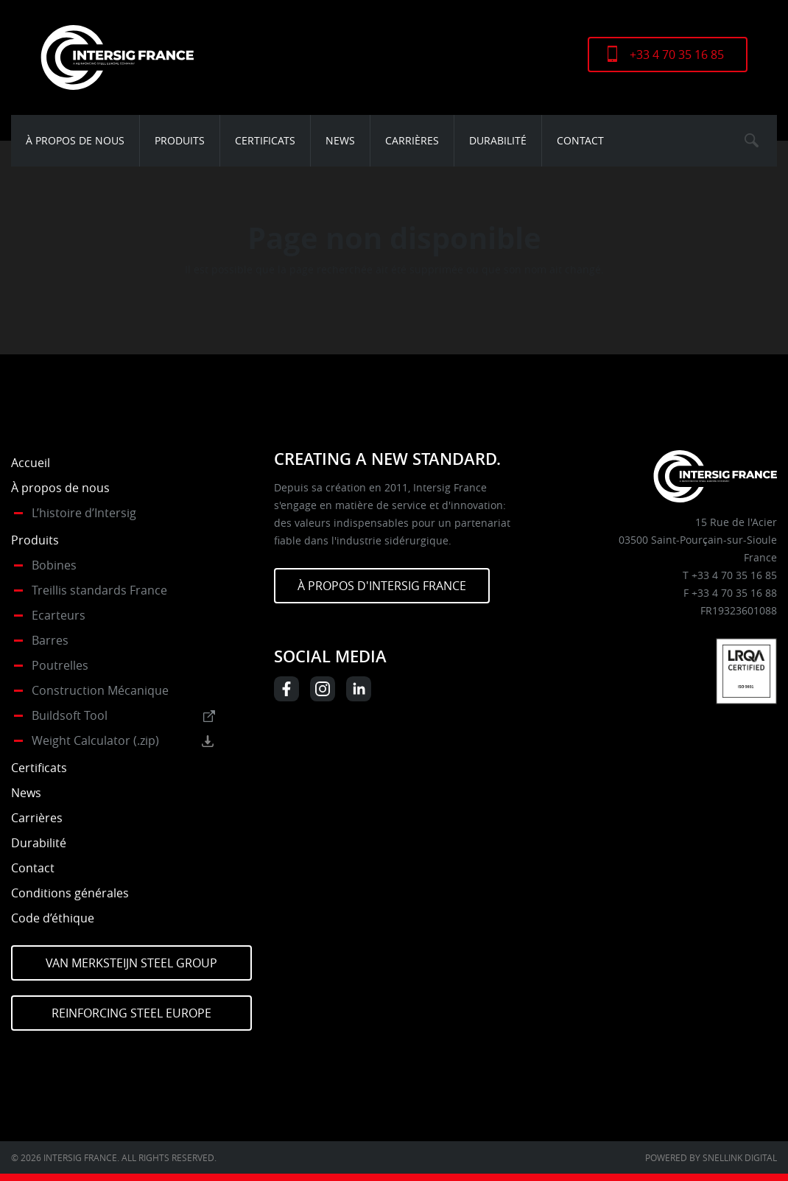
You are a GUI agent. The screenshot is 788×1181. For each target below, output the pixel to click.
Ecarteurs (58, 615)
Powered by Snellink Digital (711, 1157)
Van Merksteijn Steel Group (131, 963)
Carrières (412, 140)
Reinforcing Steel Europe (131, 1013)
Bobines (54, 565)
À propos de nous (75, 140)
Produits (180, 140)
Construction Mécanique (100, 690)
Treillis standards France (99, 590)
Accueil (30, 463)
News (340, 140)
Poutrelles (60, 665)
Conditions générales (70, 893)
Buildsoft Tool (70, 715)
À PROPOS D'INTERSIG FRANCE (382, 586)
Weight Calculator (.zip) (95, 740)
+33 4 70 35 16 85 (677, 54)
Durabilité (498, 140)
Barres (50, 640)
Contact (580, 140)
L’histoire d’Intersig (84, 513)
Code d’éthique (52, 918)
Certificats (265, 140)
